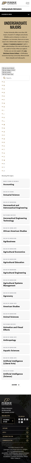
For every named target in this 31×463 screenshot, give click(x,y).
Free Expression (8, 454)
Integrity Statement (24, 453)
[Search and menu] (27, 3)
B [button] (4, 85)
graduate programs (16, 44)
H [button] (4, 107)
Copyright (6, 449)
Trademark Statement (18, 451)
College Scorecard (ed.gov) (20, 454)
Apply (15, 432)
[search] (15, 78)
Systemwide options (6, 421)
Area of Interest (8, 68)
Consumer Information (17, 456)
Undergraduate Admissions (11, 8)
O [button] (4, 132)
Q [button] (4, 139)
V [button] (4, 156)
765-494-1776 (6, 416)
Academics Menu (7, 14)
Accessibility (5, 453)
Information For (15, 436)
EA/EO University (13, 453)
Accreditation (6, 456)
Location (6, 72)
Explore (15, 428)
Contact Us (17, 458)
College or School (8, 70)
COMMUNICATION (15, 440)
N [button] (4, 128)
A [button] (4, 82)
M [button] (4, 124)
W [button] (4, 160)
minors (5, 44)
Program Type (7, 74)
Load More (14, 385)
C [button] (4, 89)
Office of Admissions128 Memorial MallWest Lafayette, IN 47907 (8, 410)
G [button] (4, 103)
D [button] (4, 92)
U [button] (4, 153)
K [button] (4, 117)
